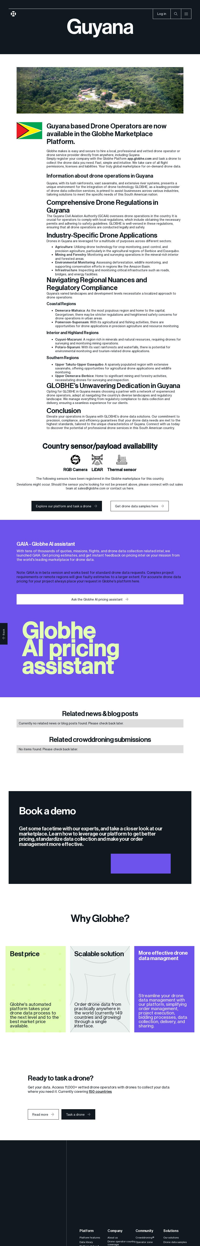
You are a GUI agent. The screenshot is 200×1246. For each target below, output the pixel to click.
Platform (86, 1231)
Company (115, 1231)
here (135, 581)
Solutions (170, 1231)
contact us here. (122, 488)
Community (144, 1231)
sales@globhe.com (91, 488)
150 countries (100, 1091)
